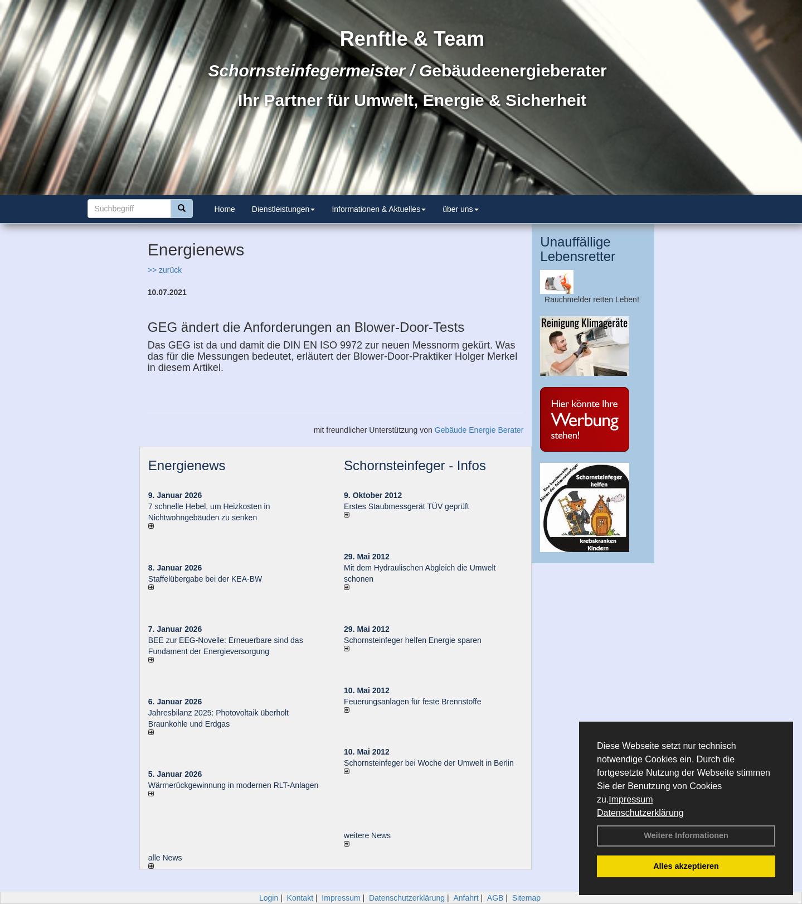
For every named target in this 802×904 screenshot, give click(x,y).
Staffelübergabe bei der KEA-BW (205, 578)
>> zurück (165, 269)
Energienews (187, 465)
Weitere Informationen (686, 835)
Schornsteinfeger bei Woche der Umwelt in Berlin (429, 762)
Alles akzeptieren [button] (686, 866)
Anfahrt (465, 897)
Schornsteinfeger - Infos (415, 465)
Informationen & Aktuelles (379, 209)
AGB (495, 897)
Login (268, 897)
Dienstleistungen (283, 209)
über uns (460, 209)
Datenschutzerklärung (640, 813)
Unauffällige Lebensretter (577, 249)
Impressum (631, 799)
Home (225, 209)
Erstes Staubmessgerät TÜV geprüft (406, 506)
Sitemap (526, 897)
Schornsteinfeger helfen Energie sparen (413, 640)
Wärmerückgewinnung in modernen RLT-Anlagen (233, 785)
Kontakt (300, 897)
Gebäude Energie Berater (479, 430)
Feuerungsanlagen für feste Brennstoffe (412, 701)
